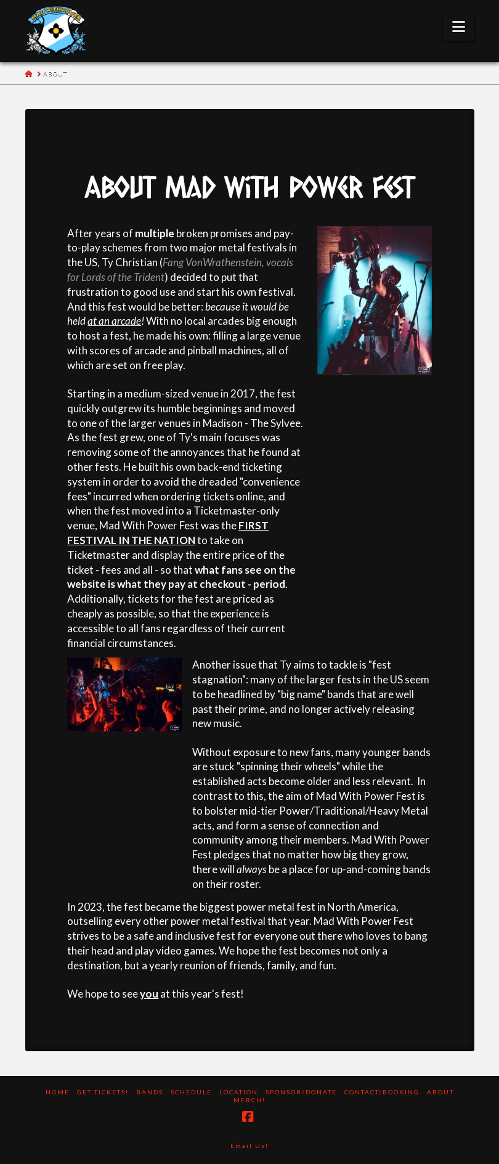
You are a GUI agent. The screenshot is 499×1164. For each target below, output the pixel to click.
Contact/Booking (382, 1092)
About (440, 1092)
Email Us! (249, 1145)
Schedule (191, 1092)
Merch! (249, 1100)
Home (58, 1092)
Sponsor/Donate (301, 1092)
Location (238, 1092)
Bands (149, 1092)
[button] (458, 26)
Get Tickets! (103, 1092)
